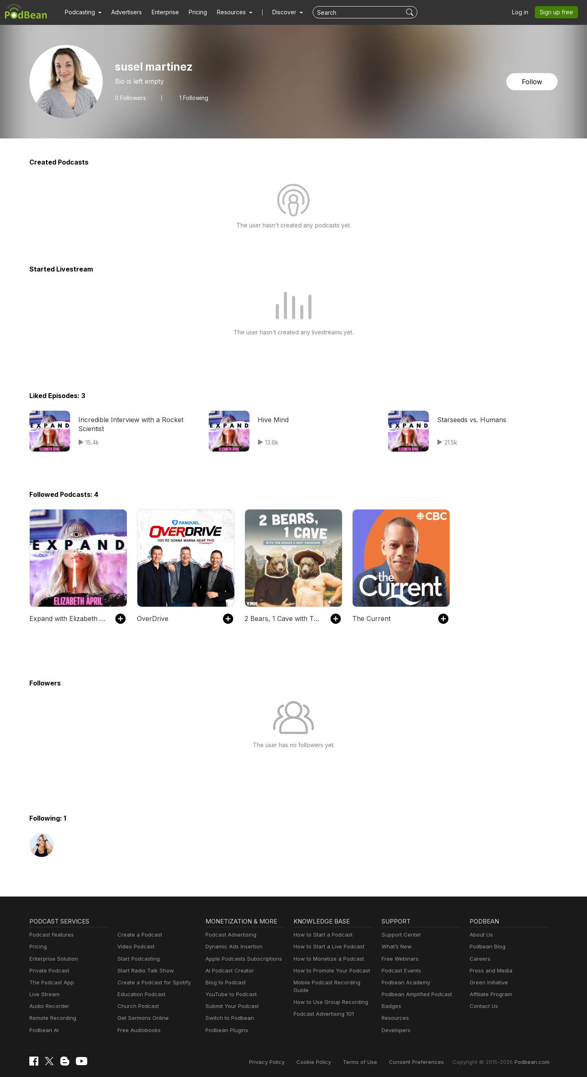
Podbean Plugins (225, 1030)
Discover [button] (276, 12)
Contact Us (483, 1006)
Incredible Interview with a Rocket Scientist (126, 424)
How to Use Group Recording (329, 994)
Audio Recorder (48, 1006)
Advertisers (123, 12)
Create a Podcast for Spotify (151, 982)
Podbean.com (533, 1062)
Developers (395, 1030)
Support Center (400, 935)
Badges (391, 1006)
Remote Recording (51, 1018)
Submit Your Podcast (230, 1006)
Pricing (192, 12)
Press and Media (490, 971)
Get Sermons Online (141, 1018)
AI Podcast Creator (228, 971)
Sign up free (558, 12)
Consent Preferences (427, 1062)
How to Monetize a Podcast (326, 959)
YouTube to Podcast (229, 994)
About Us (481, 935)
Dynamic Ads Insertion (232, 946)
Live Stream (43, 994)
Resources (394, 1018)
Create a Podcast (138, 935)
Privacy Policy (287, 1062)
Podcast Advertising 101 (322, 1006)
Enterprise (161, 12)
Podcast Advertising (229, 935)
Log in (523, 12)
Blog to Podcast (224, 982)
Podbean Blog (486, 946)
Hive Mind (272, 419)
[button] (82, 12)
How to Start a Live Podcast (327, 946)
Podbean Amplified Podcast (414, 994)
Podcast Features (50, 935)
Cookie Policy (332, 1062)
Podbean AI (43, 1030)
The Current (369, 618)
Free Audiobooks (137, 1030)
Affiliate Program (489, 994)
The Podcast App (49, 982)
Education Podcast (139, 994)
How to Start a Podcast (321, 935)
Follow (532, 81)
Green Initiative (488, 982)
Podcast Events (400, 971)
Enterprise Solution (52, 959)
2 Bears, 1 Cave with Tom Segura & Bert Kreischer (283, 618)
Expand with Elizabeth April (68, 618)
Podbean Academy (404, 982)
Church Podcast (136, 1006)
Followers (129, 97)
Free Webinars (399, 959)
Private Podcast (48, 971)
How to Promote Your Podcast (329, 971)
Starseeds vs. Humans (470, 419)
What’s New (396, 946)
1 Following (191, 97)
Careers (479, 959)
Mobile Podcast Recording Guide (333, 982)
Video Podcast (134, 946)
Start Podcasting (137, 959)
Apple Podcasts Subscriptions (240, 959)
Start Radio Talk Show (143, 971)
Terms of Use (375, 1062)
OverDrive (151, 618)
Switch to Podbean (227, 1018)
